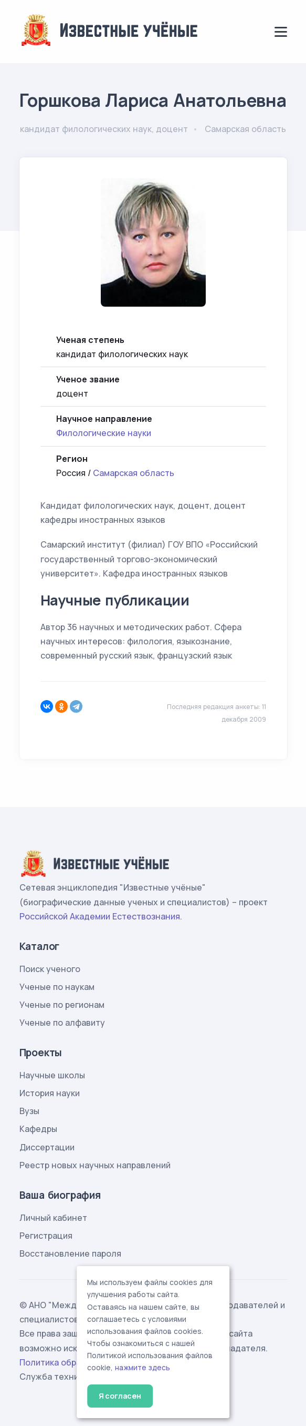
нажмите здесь (142, 1367)
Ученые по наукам (56, 987)
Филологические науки (103, 433)
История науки (49, 1093)
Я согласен (120, 1396)
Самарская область (133, 473)
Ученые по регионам (61, 1004)
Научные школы (52, 1075)
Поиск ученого (49, 969)
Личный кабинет (53, 1217)
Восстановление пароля (70, 1253)
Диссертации (47, 1147)
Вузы (29, 1111)
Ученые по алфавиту (62, 1022)
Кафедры (38, 1129)
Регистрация (45, 1235)
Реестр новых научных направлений (95, 1165)
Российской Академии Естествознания (99, 916)
